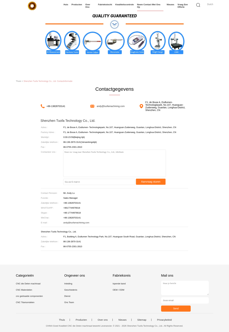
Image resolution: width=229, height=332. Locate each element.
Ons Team (69, 302)
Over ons (87, 5)
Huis (66, 4)
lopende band (119, 283)
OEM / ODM (118, 290)
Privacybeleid (164, 320)
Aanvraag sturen (150, 181)
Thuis (62, 320)
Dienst (67, 296)
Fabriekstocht (105, 4)
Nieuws (170, 4)
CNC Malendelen (24, 290)
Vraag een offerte (183, 5)
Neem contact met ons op (148, 5)
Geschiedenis (70, 290)
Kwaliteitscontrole (124, 4)
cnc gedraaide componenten (29, 296)
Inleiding (68, 283)
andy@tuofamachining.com (111, 106)
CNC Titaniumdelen (25, 302)
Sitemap (141, 320)
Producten (77, 4)
